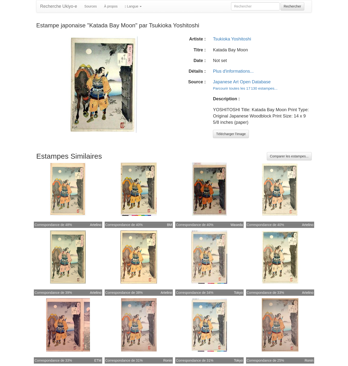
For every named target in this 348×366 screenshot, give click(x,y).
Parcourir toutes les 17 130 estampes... (245, 88)
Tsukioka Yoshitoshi (232, 39)
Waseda (237, 225)
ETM (98, 360)
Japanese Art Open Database (242, 81)
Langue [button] (133, 6)
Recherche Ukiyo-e (58, 6)
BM (169, 225)
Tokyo (238, 293)
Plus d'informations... (233, 71)
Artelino (95, 225)
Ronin (167, 360)
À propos (110, 6)
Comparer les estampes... (289, 156)
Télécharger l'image (231, 134)
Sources (90, 6)
